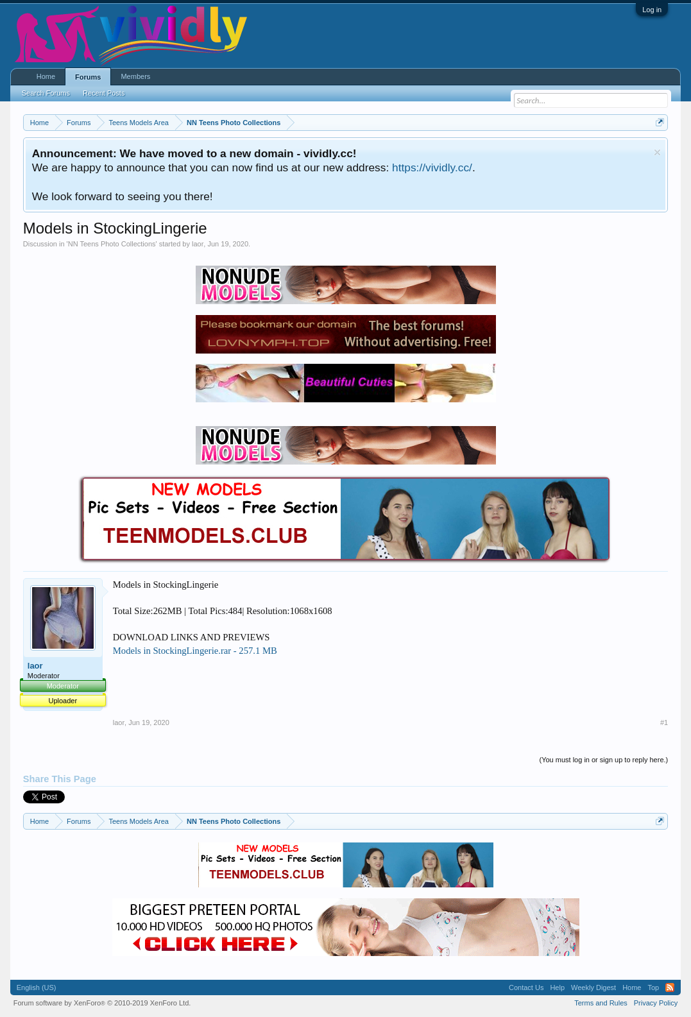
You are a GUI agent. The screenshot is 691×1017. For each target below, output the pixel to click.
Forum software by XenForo (102, 1003)
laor (197, 244)
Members (135, 76)
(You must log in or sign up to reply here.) (603, 760)
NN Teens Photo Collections (112, 244)
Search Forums (46, 93)
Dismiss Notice (657, 152)
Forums (88, 77)
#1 (664, 722)
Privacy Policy (656, 1003)
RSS (669, 987)
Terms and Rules (600, 1003)
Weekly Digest (593, 987)
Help (557, 987)
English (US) (36, 987)
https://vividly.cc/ (432, 167)
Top (653, 987)
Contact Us (526, 987)
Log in (651, 9)
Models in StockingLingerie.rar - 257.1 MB (195, 650)
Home (46, 76)
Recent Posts (103, 93)
